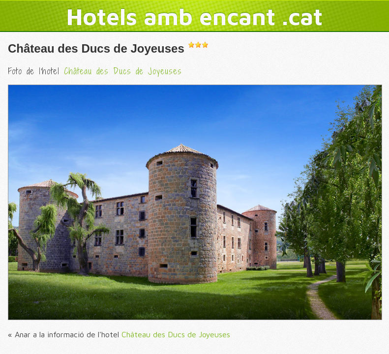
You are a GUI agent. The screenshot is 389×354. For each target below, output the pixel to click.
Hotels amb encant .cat (194, 16)
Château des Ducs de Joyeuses (96, 48)
